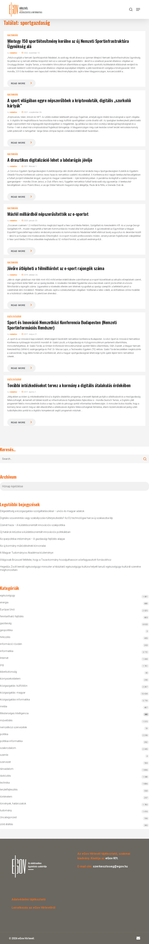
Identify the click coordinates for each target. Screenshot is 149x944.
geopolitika (6, 630)
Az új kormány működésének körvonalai (23, 545)
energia (4, 602)
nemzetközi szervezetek (13, 727)
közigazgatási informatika (15, 699)
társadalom (6, 768)
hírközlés (5, 637)
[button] (138, 9)
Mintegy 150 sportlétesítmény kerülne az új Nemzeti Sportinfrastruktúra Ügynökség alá (68, 43)
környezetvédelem (10, 678)
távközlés (5, 775)
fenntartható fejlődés (12, 616)
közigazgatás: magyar (12, 692)
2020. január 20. (30, 221)
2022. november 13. (31, 53)
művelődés (6, 720)
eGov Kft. (111, 858)
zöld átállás (6, 824)
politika (4, 734)
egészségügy (14, 316)
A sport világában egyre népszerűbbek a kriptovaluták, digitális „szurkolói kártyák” (69, 103)
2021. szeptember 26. (32, 112)
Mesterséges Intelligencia (74, 714)
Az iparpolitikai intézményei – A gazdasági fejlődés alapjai (32, 538)
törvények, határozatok (13, 803)
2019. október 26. (30, 275)
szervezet (5, 761)
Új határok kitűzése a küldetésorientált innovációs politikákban (35, 532)
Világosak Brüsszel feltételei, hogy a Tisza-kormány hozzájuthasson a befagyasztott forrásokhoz (55, 559)
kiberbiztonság (8, 671)
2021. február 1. (29, 166)
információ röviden (11, 644)
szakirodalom (8, 748)
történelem (6, 796)
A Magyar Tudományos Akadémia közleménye (26, 552)
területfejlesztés (9, 789)
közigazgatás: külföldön (13, 685)
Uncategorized (8, 817)
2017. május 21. (29, 334)
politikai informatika (11, 741)
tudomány (6, 810)
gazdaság (12, 35)
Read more (18, 83)
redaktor (13, 53)
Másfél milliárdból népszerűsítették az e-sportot (47, 214)
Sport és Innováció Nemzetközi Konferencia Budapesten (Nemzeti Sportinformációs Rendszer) (62, 325)
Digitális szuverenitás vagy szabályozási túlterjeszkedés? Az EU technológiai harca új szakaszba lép (56, 518)
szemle (4, 754)
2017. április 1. (29, 392)
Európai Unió (7, 609)
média (3, 706)
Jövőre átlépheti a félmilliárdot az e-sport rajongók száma (55, 268)
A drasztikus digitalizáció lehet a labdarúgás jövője (49, 159)
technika (5, 782)
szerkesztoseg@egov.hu (110, 866)
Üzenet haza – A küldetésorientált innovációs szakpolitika (32, 525)
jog (2, 664)
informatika (6, 651)
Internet (4, 657)
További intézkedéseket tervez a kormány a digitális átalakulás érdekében (68, 385)
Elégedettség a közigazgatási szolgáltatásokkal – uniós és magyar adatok (42, 511)
